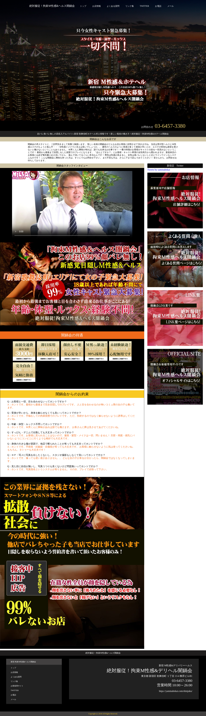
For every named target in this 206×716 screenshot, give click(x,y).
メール (170, 6)
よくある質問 (113, 6)
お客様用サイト (17, 686)
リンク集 (129, 6)
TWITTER (144, 6)
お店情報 (96, 6)
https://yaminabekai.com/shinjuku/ (175, 691)
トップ (83, 6)
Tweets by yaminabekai (158, 169)
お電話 (158, 6)
